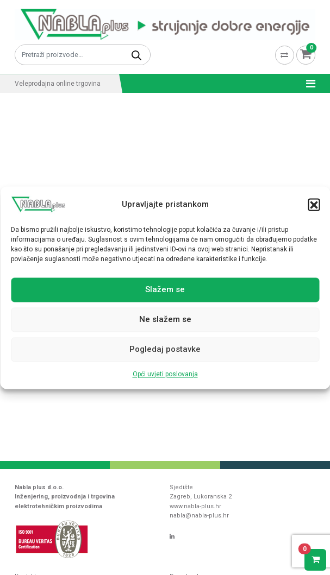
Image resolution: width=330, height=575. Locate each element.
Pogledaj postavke (165, 350)
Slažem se (165, 290)
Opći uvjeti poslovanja (165, 374)
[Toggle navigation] (307, 83)
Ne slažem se (165, 320)
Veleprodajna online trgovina (58, 83)
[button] (313, 204)
